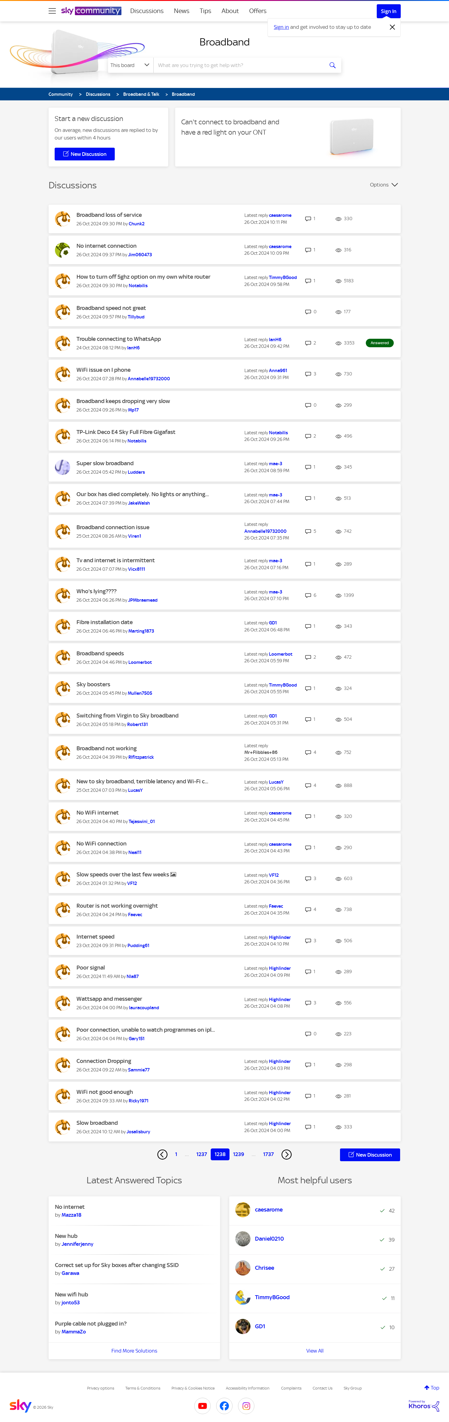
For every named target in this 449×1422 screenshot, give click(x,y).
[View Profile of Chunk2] (137, 224)
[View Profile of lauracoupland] (144, 1007)
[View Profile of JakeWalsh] (139, 503)
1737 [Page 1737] (268, 1154)
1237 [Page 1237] (201, 1154)
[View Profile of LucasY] (135, 790)
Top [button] (435, 1388)
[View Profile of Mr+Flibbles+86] (260, 752)
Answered (380, 343)
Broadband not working (107, 748)
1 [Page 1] (176, 1154)
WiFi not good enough (105, 1091)
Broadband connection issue (113, 527)
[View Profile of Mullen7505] (140, 693)
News (181, 11)
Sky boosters (93, 684)
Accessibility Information (248, 1388)
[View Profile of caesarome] (280, 215)
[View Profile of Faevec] (135, 914)
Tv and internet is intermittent (116, 560)
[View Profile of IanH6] (133, 348)
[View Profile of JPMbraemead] (143, 600)
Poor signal (91, 967)
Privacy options (100, 1388)
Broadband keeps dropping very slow (123, 401)
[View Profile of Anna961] (278, 370)
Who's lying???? (97, 591)
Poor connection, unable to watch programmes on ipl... (146, 1029)
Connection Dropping (104, 1060)
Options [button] (379, 185)
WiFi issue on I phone (104, 369)
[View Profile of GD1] (273, 623)
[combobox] (238, 65)
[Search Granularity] (130, 65)
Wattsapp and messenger (109, 998)
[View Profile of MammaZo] (74, 1332)
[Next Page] (287, 1154)
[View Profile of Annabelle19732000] (149, 379)
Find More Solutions (134, 1351)
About (230, 11)
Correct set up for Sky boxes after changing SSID (117, 1265)
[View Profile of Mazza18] (71, 1215)
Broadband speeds (100, 653)
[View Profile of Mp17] (133, 410)
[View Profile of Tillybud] (136, 317)
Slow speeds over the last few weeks (123, 874)
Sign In (388, 11)
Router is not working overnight (117, 905)
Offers (258, 11)
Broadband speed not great (111, 307)
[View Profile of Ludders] (136, 472)
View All (315, 1351)
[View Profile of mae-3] (275, 463)
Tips (205, 11)
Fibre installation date (105, 622)
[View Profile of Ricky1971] (138, 1101)
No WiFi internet (98, 812)
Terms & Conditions (142, 1388)
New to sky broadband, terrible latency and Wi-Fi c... (142, 781)
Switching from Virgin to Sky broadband (128, 715)
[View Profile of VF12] (132, 883)
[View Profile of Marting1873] (141, 631)
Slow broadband (97, 1122)
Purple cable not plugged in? (91, 1323)
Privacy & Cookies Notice (193, 1388)
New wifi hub (71, 1294)
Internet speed (95, 936)
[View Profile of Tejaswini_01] (142, 821)
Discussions (147, 11)
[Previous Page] (162, 1154)
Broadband (224, 42)
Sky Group (353, 1388)
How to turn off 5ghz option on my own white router (143, 276)
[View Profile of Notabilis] (138, 285)
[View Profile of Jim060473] (140, 254)
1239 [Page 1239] (238, 1154)
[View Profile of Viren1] (134, 536)
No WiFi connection (102, 843)
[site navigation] (52, 11)
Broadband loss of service (109, 214)
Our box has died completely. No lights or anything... (143, 494)
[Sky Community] (91, 10)
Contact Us (322, 1388)
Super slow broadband (105, 463)
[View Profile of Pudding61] (138, 945)
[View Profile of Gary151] (137, 1038)
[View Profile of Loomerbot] (140, 662)
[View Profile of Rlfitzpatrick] (141, 757)
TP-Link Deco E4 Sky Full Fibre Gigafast (126, 432)
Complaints (291, 1388)
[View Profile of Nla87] (133, 976)
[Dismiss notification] (392, 27)
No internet (70, 1206)
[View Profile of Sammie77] (139, 1070)
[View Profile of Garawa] (70, 1273)
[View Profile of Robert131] (137, 724)
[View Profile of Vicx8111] (136, 569)
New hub (66, 1235)
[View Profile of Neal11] (134, 852)
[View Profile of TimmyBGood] (283, 277)
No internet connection (107, 245)
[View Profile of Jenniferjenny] (78, 1244)
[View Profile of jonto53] (71, 1302)
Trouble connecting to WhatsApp (119, 338)
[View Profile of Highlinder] (280, 937)
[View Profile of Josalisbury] (138, 1132)
